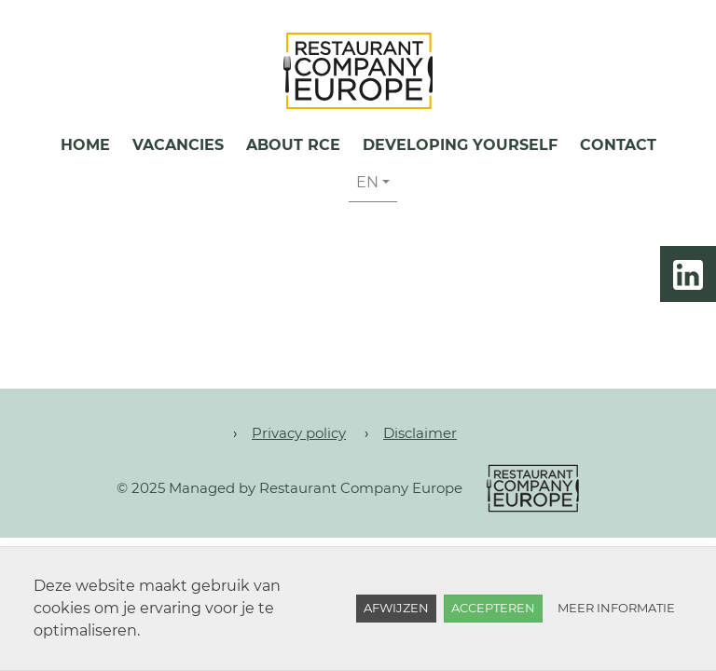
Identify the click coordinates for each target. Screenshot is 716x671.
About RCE (293, 145)
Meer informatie (616, 607)
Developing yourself (460, 145)
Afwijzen (396, 607)
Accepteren (493, 607)
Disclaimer (420, 433)
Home (85, 145)
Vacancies (178, 145)
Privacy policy (299, 433)
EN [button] (367, 182)
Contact (618, 145)
